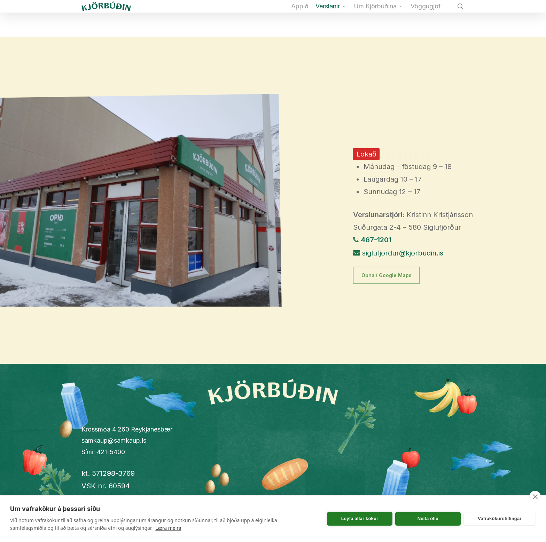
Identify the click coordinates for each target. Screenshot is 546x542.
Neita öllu (428, 518)
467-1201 (376, 240)
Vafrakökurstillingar (499, 518)
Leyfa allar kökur (360, 518)
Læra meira (168, 528)
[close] (535, 497)
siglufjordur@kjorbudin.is (402, 253)
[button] (386, 275)
